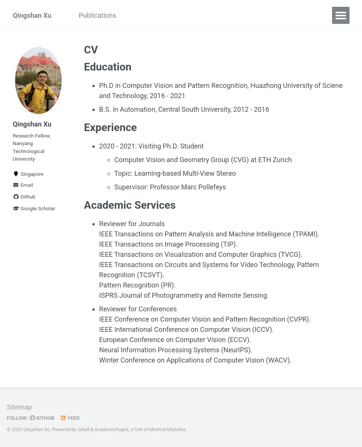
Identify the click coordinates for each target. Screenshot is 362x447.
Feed (70, 418)
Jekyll (84, 429)
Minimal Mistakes (167, 429)
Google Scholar (34, 208)
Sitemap (19, 407)
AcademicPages (111, 429)
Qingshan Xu (32, 15)
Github (24, 197)
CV (134, 15)
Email (23, 185)
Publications (97, 15)
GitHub (42, 418)
